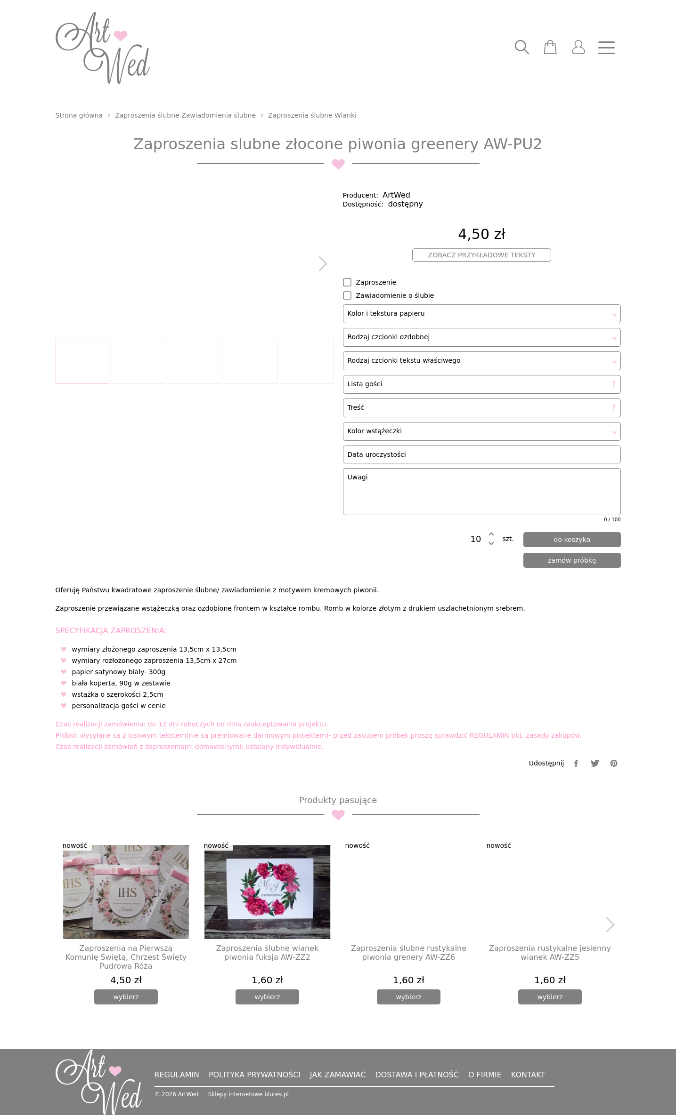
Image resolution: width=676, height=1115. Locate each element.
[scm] (550, 48)
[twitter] (595, 763)
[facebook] (576, 763)
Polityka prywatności (255, 1074)
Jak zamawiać (339, 1074)
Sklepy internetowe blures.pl (248, 1094)
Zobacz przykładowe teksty (482, 255)
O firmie (486, 1074)
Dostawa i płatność (418, 1074)
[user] (578, 48)
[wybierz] (126, 996)
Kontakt (530, 1074)
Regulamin (177, 1074)
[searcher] (522, 48)
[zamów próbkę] (572, 560)
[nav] (607, 48)
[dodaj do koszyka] (572, 539)
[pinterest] (614, 763)
